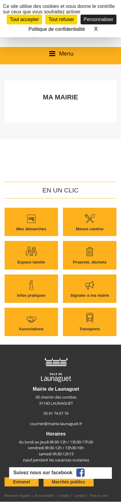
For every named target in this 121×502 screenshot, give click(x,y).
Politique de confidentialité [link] (57, 29)
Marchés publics (68, 481)
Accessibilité (44, 495)
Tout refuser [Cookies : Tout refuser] (61, 19)
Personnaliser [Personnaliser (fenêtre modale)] (98, 19)
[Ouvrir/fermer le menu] (60, 53)
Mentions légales (17, 495)
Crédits (63, 495)
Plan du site (99, 495)
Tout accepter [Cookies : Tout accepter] (24, 19)
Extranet (21, 481)
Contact (79, 495)
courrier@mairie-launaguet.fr (56, 423)
